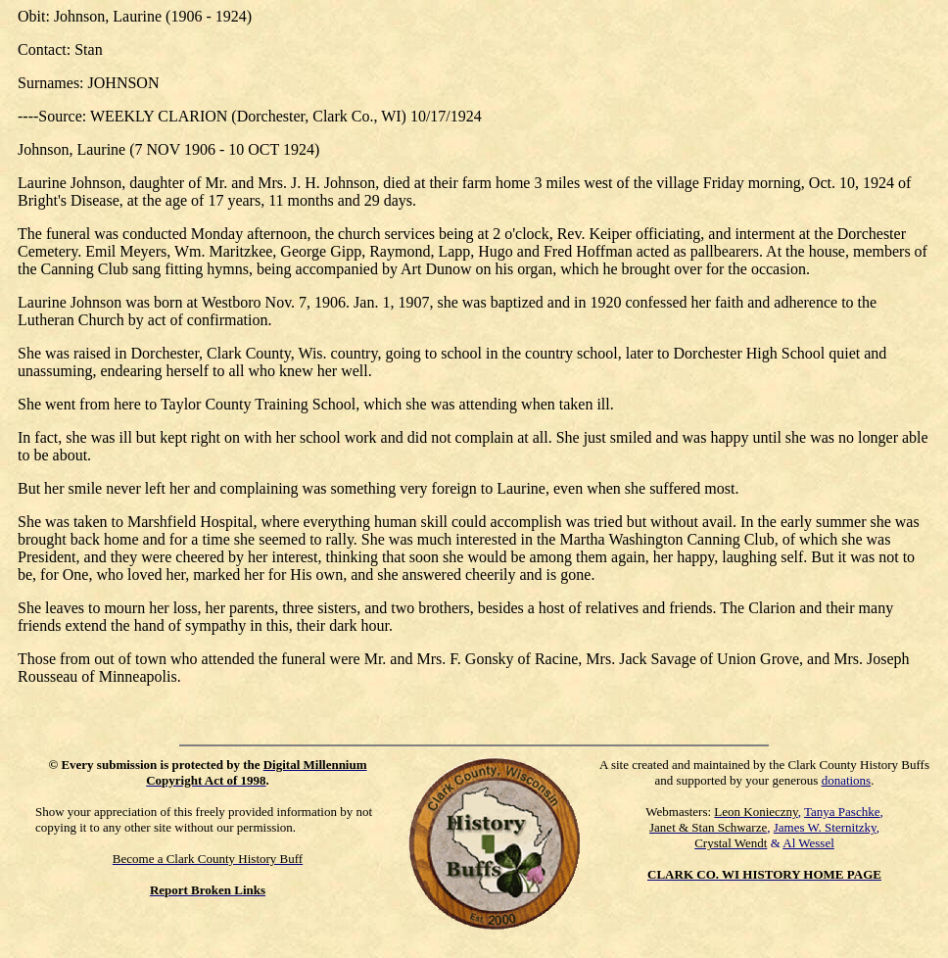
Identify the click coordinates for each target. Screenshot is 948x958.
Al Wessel (808, 843)
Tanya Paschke (841, 811)
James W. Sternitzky (825, 827)
